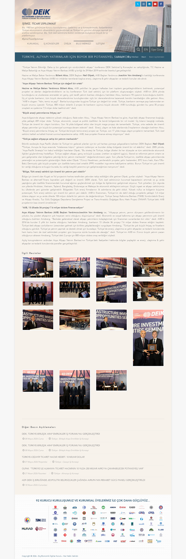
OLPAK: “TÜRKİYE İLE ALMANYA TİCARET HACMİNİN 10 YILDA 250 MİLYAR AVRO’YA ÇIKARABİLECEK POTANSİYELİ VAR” (83, 468)
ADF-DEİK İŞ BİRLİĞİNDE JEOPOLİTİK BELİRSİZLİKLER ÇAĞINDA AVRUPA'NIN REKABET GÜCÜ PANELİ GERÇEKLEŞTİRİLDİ (83, 480)
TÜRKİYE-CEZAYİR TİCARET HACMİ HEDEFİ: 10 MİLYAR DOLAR (53, 457)
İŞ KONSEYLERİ (51, 43)
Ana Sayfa (120, 57)
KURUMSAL (33, 43)
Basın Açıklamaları (156, 57)
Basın (144, 57)
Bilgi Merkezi (132, 57)
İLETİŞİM (100, 43)
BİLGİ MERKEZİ (83, 43)
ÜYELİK (67, 43)
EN (146, 50)
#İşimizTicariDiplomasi (32, 39)
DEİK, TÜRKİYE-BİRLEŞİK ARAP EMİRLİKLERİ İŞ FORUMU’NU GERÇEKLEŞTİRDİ (61, 433)
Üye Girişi (157, 50)
